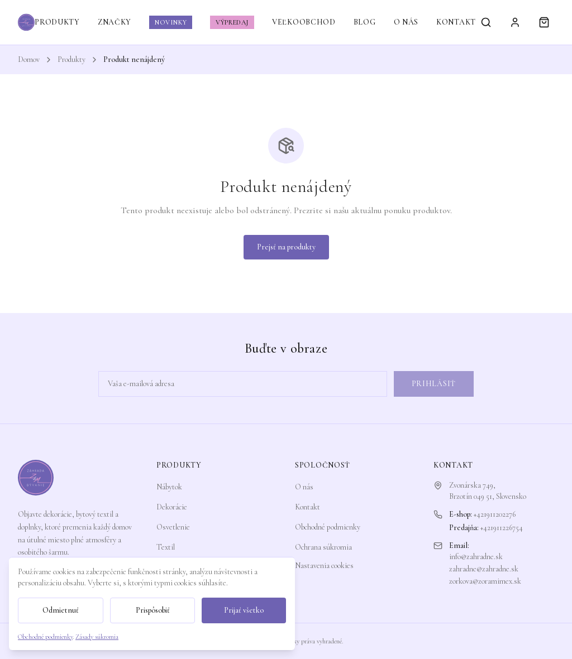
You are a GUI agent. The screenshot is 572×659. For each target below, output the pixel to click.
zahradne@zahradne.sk (483, 569)
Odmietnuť (60, 610)
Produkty (71, 59)
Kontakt (307, 507)
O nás (304, 487)
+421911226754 (501, 527)
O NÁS (406, 22)
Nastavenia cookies (324, 565)
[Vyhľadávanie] (486, 22)
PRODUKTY (57, 22)
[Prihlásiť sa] (515, 22)
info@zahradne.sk (476, 556)
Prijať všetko (244, 610)
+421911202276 (495, 514)
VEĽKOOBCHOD (304, 22)
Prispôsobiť (153, 610)
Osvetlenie (173, 527)
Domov (29, 59)
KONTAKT (456, 22)
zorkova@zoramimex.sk (485, 581)
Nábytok (169, 487)
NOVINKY (171, 22)
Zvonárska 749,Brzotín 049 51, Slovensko (487, 490)
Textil (165, 547)
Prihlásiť (434, 383)
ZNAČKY (114, 22)
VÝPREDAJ (232, 22)
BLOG (365, 22)
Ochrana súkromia (323, 547)
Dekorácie (171, 507)
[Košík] (544, 22)
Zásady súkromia (96, 637)
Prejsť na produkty (286, 247)
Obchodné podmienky (327, 527)
